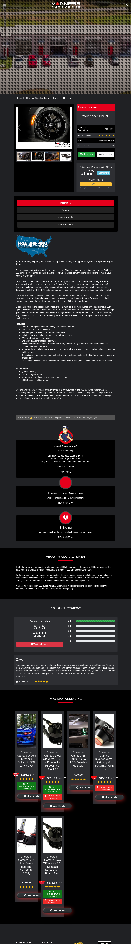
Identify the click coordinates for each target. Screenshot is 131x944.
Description (65, 203)
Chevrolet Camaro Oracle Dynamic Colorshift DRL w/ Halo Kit (26, 759)
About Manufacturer (65, 224)
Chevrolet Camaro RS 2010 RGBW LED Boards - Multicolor (78, 759)
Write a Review (39, 644)
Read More (65, 503)
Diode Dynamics (106, 140)
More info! (109, 129)
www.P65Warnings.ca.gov (85, 417)
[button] (68, 127)
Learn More (104, 173)
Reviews (65, 210)
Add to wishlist (105, 154)
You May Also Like (65, 217)
